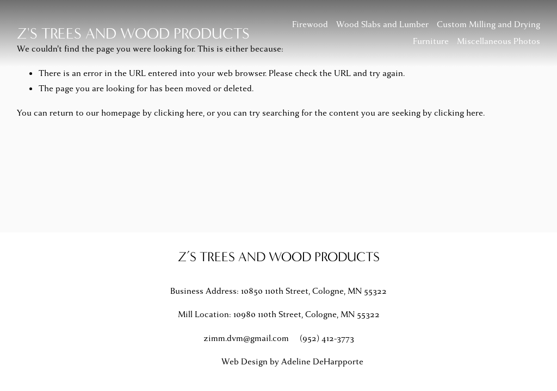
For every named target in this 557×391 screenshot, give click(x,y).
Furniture (431, 41)
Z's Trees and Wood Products (133, 33)
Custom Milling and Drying (488, 24)
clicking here (178, 113)
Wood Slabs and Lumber (382, 24)
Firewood (310, 24)
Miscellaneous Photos (498, 41)
